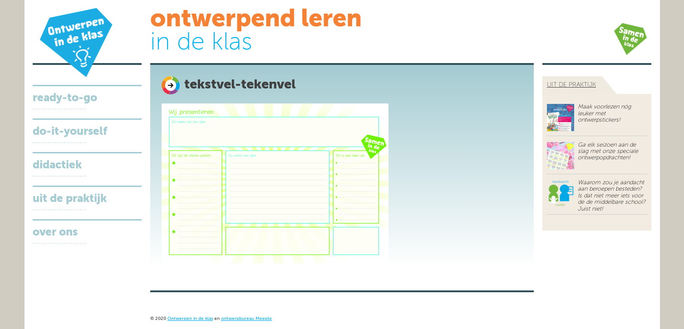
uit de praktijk (571, 85)
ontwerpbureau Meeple (246, 319)
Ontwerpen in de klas (190, 319)
